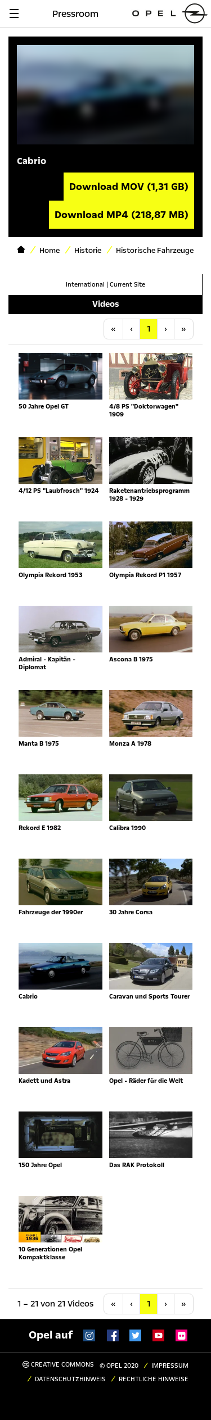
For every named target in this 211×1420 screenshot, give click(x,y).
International (85, 284)
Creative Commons (58, 1364)
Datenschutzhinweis (70, 1379)
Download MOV (128, 186)
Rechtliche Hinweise (153, 1379)
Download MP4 (121, 214)
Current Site (127, 284)
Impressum (169, 1366)
